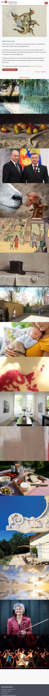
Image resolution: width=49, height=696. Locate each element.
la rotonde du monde (36, 66)
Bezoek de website (10, 70)
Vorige (37, 72)
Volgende (43, 72)
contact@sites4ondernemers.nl (8, 695)
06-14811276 (4, 693)
